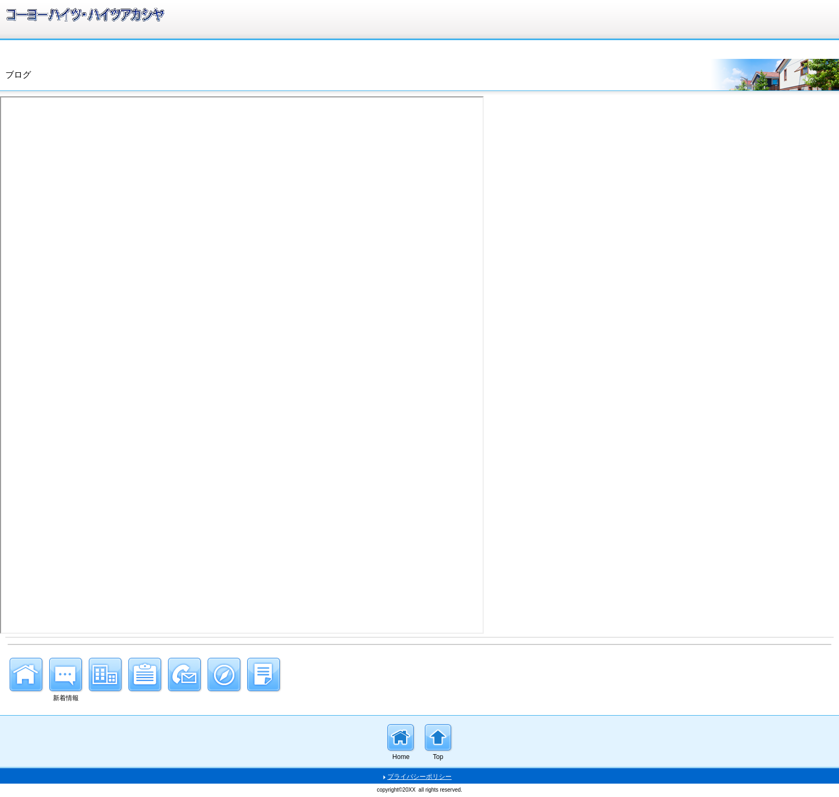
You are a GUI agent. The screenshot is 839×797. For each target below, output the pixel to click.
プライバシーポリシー (419, 776)
